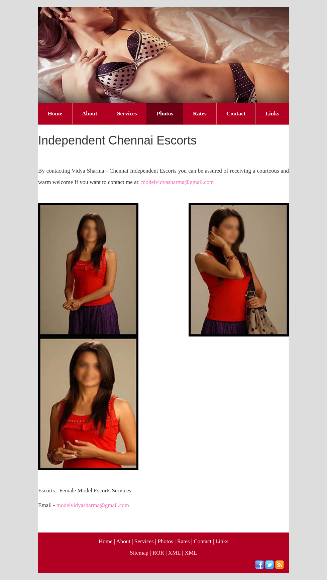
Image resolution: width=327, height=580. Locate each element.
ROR (158, 553)
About (89, 113)
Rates (200, 113)
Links (272, 113)
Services (127, 113)
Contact (236, 113)
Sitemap (139, 553)
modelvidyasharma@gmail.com (177, 182)
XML (174, 553)
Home (55, 113)
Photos (165, 113)
